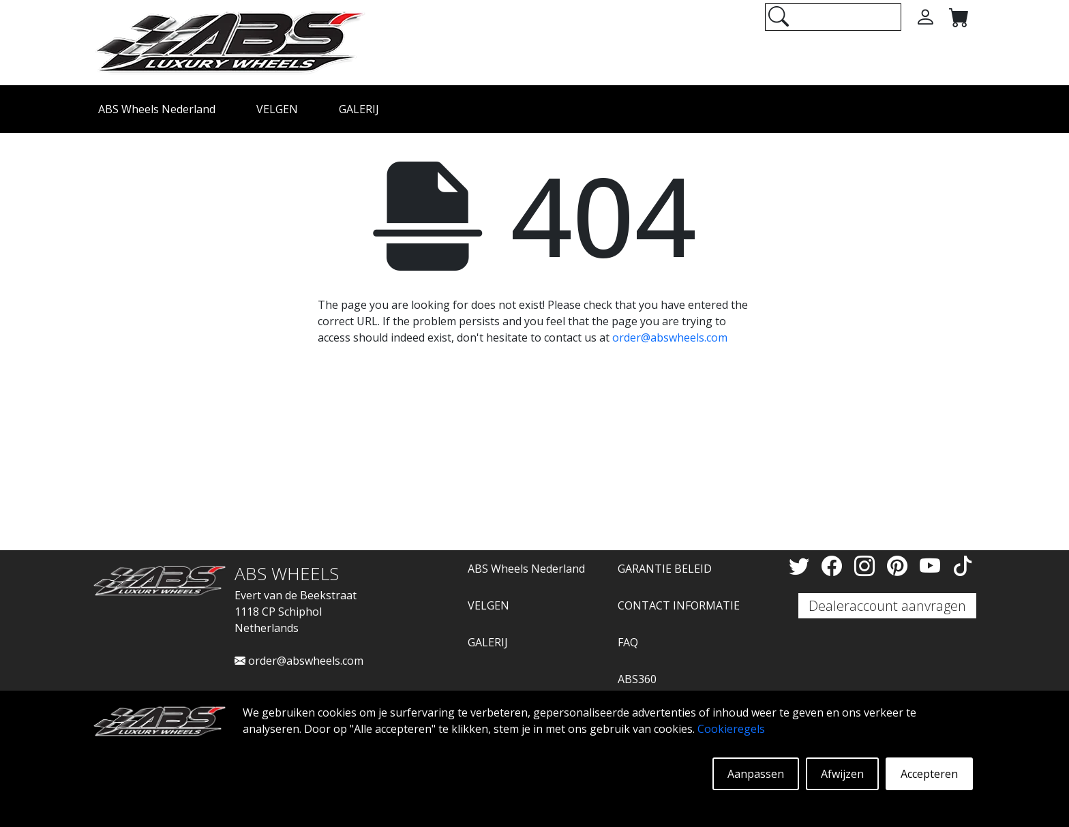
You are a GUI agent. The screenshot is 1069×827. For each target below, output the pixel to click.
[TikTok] (962, 565)
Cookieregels (731, 728)
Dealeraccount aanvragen (887, 606)
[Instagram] (867, 565)
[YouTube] (932, 565)
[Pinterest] (900, 565)
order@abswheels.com (669, 337)
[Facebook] (834, 565)
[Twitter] (801, 565)
